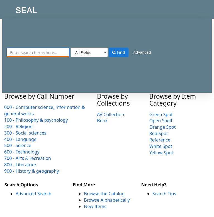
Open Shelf (160, 121)
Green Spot (161, 114)
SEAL (15, 8)
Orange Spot (162, 127)
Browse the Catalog (104, 194)
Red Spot (158, 133)
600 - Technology (22, 152)
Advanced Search (33, 194)
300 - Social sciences (25, 133)
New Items (95, 206)
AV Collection (110, 114)
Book (102, 121)
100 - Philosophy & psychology (36, 120)
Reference (159, 140)
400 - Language (20, 139)
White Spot (160, 146)
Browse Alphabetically (107, 200)
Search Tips (164, 194)
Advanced (142, 52)
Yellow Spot (161, 153)
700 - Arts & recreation (27, 158)
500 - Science (17, 145)
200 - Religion (18, 126)
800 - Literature (20, 165)
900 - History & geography (31, 171)
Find (118, 52)
